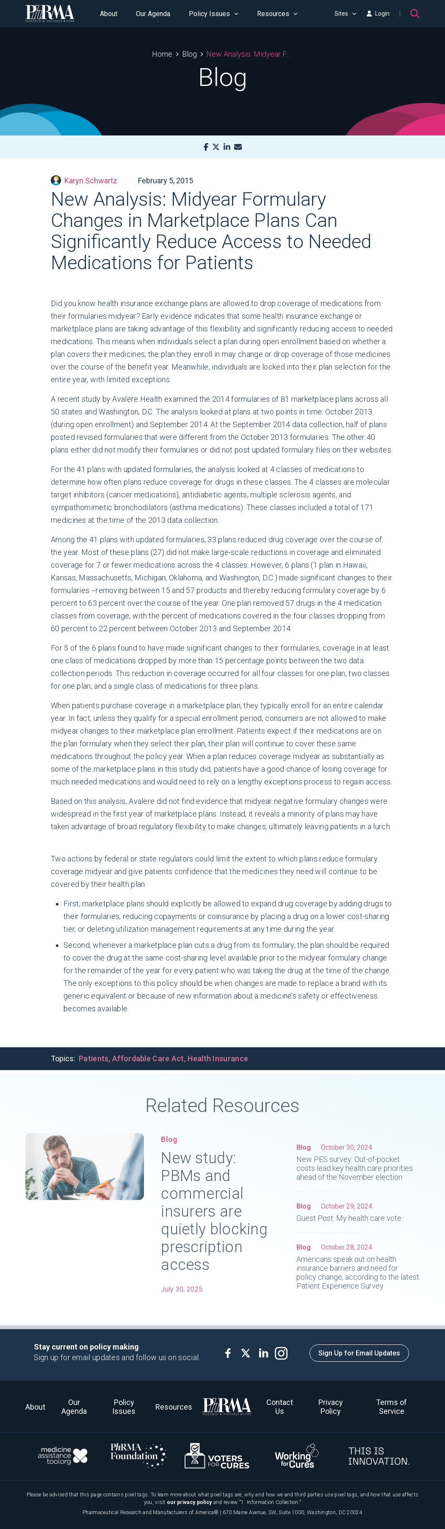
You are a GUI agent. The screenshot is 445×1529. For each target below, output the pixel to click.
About (108, 14)
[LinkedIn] (227, 147)
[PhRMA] (50, 13)
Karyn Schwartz (84, 180)
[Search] (415, 13)
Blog (189, 54)
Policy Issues (213, 14)
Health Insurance (218, 1058)
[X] (216, 147)
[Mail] (238, 147)
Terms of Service (391, 1407)
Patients (93, 1058)
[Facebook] (206, 147)
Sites (345, 13)
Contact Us (279, 1407)
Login (378, 13)
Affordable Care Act (148, 1058)
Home (162, 54)
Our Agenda (153, 14)
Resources (277, 14)
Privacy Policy (330, 1407)
